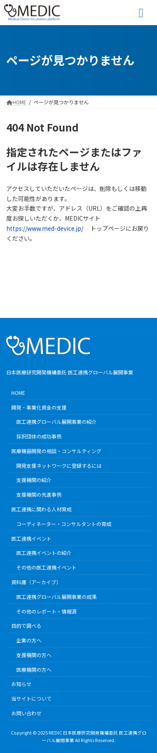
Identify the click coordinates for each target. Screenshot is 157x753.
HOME (18, 392)
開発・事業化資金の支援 (39, 406)
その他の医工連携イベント (46, 567)
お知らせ (21, 683)
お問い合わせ (26, 713)
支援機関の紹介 (33, 479)
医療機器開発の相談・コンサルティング (56, 450)
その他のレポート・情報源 (46, 610)
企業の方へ (28, 640)
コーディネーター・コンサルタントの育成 (63, 523)
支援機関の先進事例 (39, 494)
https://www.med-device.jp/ (44, 228)
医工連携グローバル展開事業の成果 (56, 596)
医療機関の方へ (33, 669)
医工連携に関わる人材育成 (41, 509)
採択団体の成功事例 (39, 436)
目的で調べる (26, 625)
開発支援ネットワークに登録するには (59, 465)
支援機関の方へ (33, 654)
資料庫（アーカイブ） (36, 581)
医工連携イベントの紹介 (44, 552)
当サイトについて (31, 698)
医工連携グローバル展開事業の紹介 (56, 421)
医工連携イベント (31, 538)
